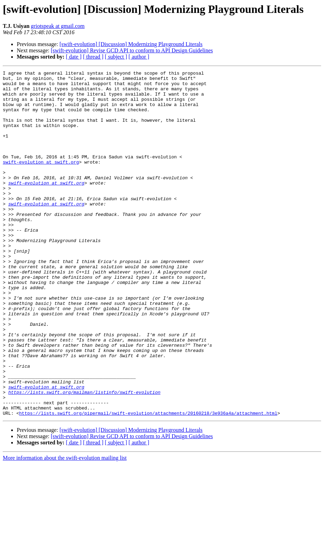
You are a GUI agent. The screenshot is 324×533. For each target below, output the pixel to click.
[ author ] (139, 57)
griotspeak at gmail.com (58, 26)
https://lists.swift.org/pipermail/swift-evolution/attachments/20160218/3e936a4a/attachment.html (148, 482)
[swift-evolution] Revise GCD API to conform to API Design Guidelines (132, 50)
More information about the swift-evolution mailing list (65, 527)
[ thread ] (93, 57)
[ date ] (74, 57)
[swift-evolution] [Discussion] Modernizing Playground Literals (131, 44)
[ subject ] (116, 57)
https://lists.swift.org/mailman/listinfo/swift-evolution (84, 457)
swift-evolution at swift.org (41, 181)
